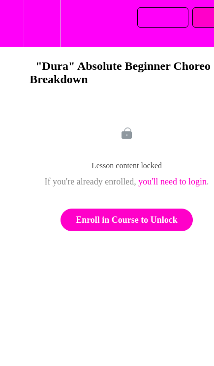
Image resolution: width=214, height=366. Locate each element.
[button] (12, 23)
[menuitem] (42, 23)
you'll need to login (172, 181)
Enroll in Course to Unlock (127, 220)
